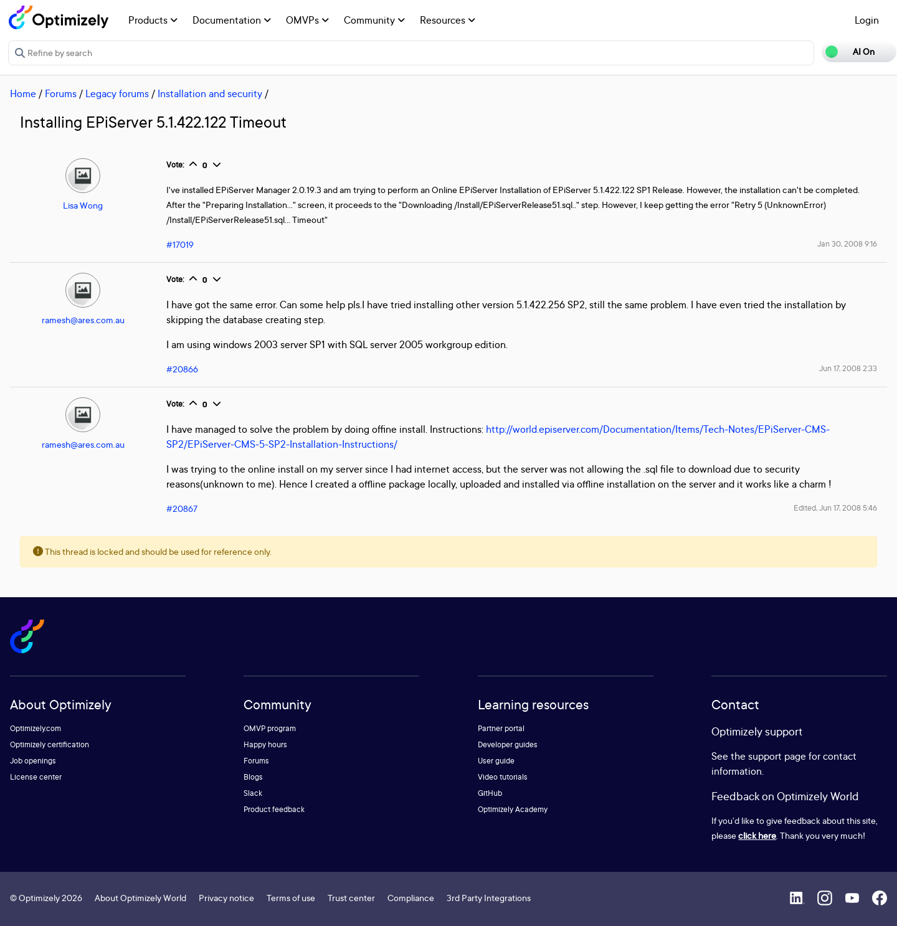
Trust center (351, 898)
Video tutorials (503, 777)
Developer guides (508, 744)
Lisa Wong (83, 205)
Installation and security (210, 93)
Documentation (231, 20)
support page (777, 756)
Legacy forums (117, 93)
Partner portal (501, 728)
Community (374, 20)
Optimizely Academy (513, 809)
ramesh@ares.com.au (83, 320)
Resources (447, 20)
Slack (253, 793)
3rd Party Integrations (489, 898)
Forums (61, 93)
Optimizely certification (49, 744)
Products (153, 20)
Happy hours (265, 744)
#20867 (181, 508)
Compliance (410, 898)
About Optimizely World (140, 898)
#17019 (180, 244)
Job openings (33, 760)
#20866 (182, 369)
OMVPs (307, 20)
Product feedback (274, 809)
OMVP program (270, 728)
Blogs (253, 777)
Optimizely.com (35, 728)
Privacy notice (226, 898)
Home (23, 93)
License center (36, 777)
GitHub (490, 793)
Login (867, 20)
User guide (496, 760)
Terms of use (291, 898)
